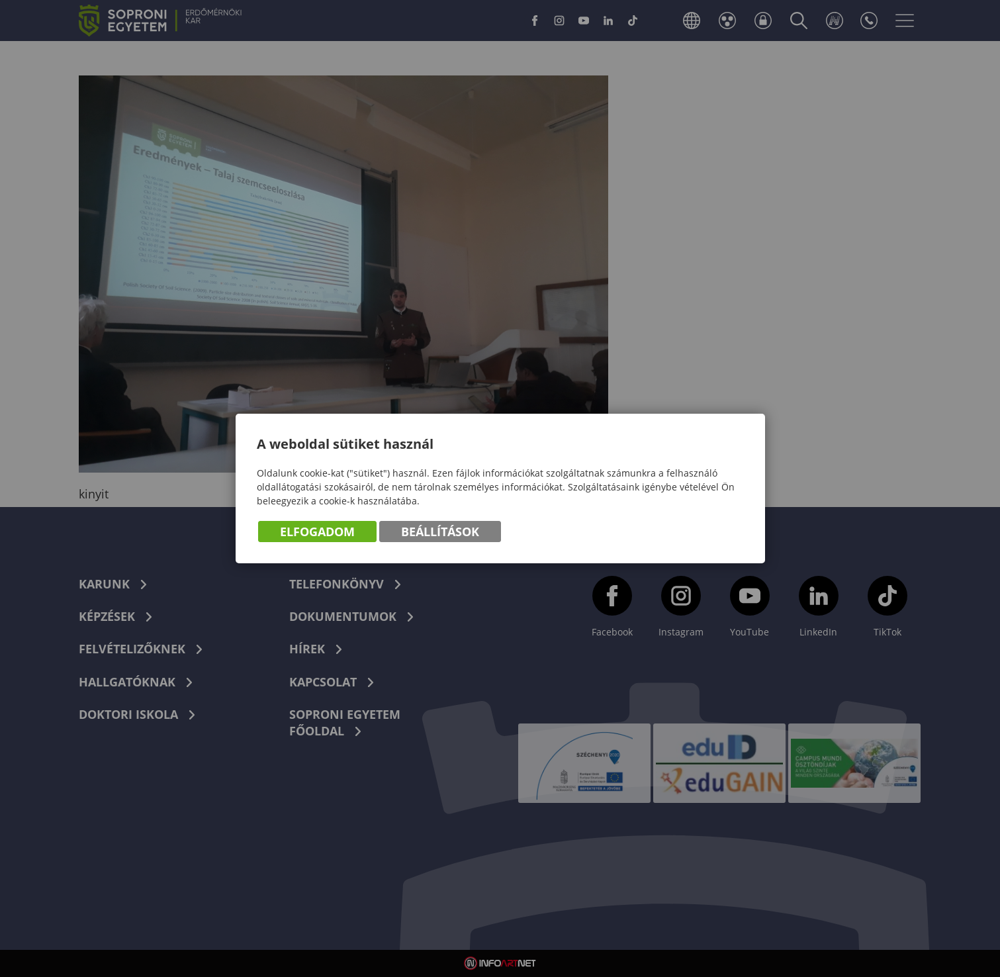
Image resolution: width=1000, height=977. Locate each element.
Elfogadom (317, 531)
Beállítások (440, 531)
